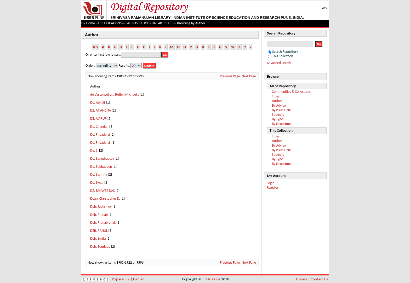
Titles (276, 96)
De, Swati (97, 182)
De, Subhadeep (101, 166)
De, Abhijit (97, 102)
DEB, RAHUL (98, 230)
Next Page (249, 76)
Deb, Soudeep (100, 246)
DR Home (88, 23)
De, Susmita (98, 174)
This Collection (280, 56)
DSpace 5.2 (121, 279)
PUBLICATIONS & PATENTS (119, 23)
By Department (283, 124)
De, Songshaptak (102, 158)
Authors (277, 101)
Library (301, 279)
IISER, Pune (211, 279)
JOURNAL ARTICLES (157, 23)
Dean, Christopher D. (105, 198)
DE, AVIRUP (98, 118)
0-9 (95, 46)
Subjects (278, 114)
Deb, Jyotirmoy (101, 206)
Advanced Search (279, 63)
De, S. (94, 150)
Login (325, 7)
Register (272, 187)
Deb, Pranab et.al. (103, 222)
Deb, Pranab (99, 214)
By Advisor (279, 105)
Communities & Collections (291, 91)
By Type (277, 119)
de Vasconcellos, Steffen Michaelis (114, 94)
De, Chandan (99, 126)
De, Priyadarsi (100, 134)
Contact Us (319, 279)
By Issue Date (281, 110)
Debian (138, 279)
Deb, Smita (98, 238)
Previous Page (230, 76)
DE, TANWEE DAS (102, 190)
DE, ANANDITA (100, 110)
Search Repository (283, 51)
